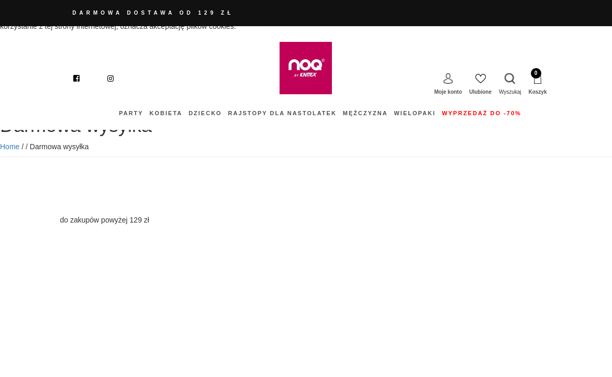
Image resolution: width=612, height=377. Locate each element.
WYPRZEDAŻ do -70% (481, 113)
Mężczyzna (365, 113)
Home (9, 146)
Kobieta (166, 113)
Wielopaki (415, 113)
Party (131, 113)
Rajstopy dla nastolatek (282, 113)
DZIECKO (205, 113)
